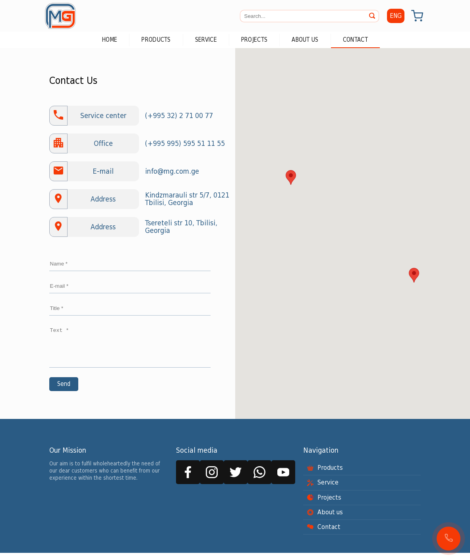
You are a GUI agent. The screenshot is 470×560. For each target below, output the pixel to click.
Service (206, 40)
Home (109, 40)
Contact (355, 40)
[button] (448, 538)
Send (63, 391)
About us (305, 40)
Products (155, 40)
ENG (396, 16)
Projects (254, 40)
